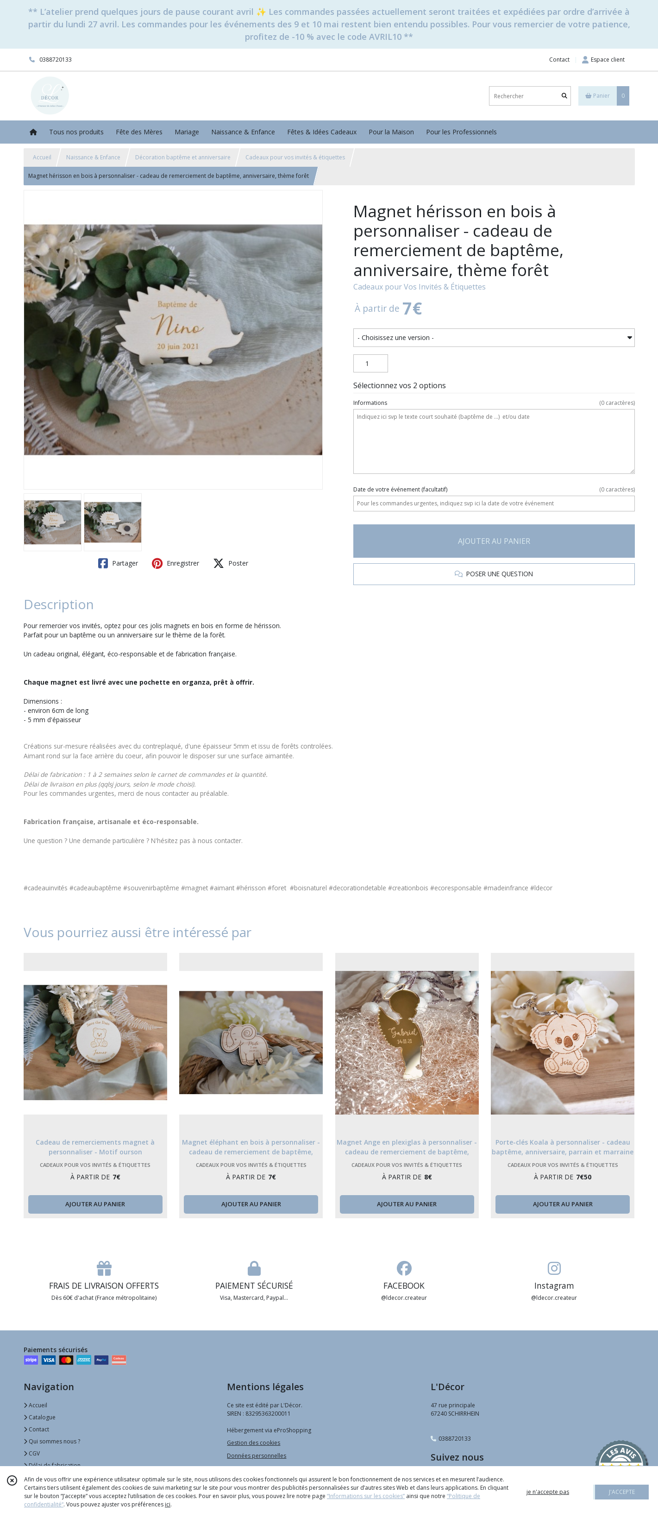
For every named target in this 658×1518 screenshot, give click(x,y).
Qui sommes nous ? (52, 1441)
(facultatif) (493, 489)
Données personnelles (256, 1456)
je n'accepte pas (547, 1492)
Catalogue (40, 1417)
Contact (559, 59)
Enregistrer (175, 563)
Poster (230, 563)
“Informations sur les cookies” (366, 1496)
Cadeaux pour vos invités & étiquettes (295, 157)
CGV (32, 1453)
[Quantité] (370, 363)
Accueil (42, 157)
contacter (227, 840)
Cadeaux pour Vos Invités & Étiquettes (419, 287)
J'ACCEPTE (622, 1492)
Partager (118, 563)
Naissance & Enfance (93, 157)
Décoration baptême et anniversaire (183, 157)
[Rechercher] (564, 96)
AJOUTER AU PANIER (494, 541)
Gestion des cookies (253, 1443)
